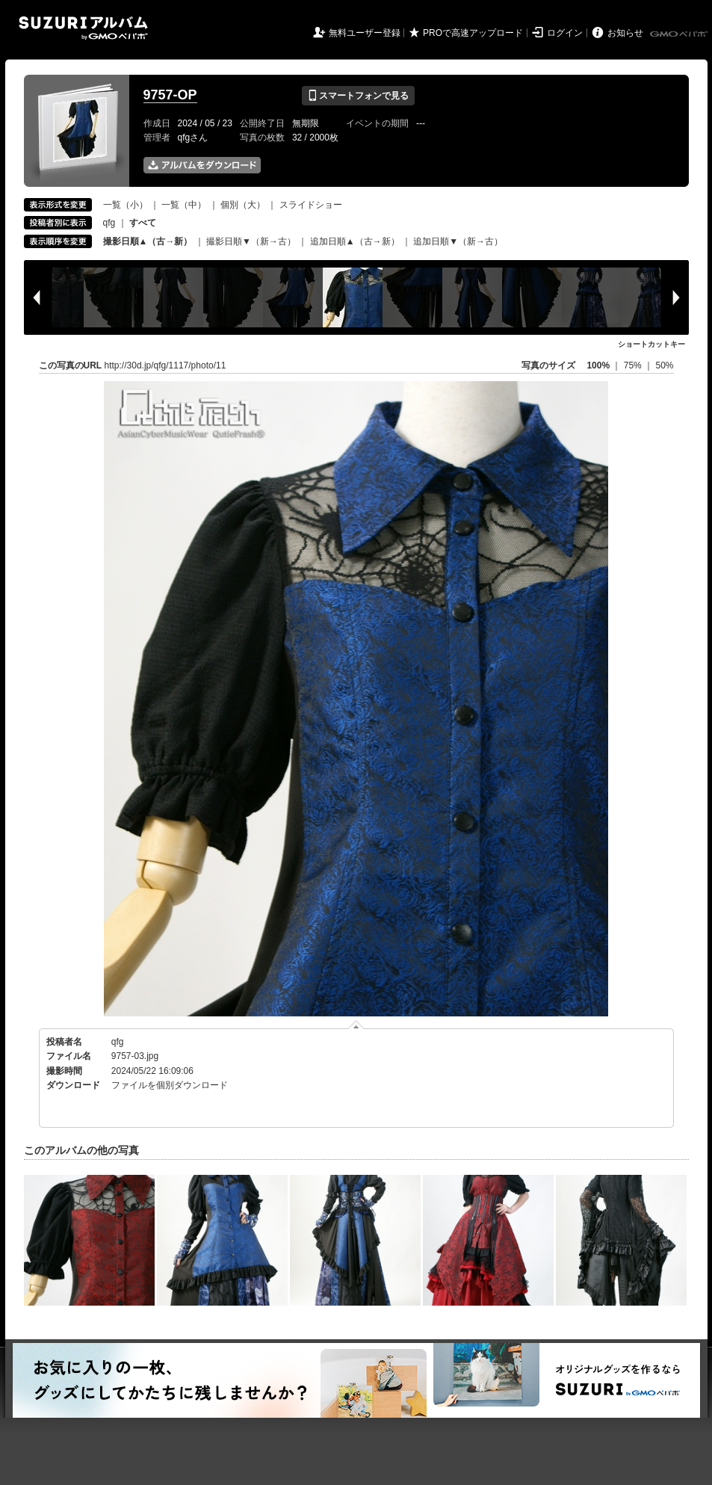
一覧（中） (183, 205)
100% (598, 365)
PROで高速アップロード (473, 33)
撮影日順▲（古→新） (148, 241)
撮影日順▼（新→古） (251, 241)
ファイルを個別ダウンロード (169, 1085)
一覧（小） (125, 205)
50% (664, 365)
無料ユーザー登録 (364, 33)
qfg (109, 222)
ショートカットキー (651, 344)
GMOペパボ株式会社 (680, 34)
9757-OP (170, 94)
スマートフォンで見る (358, 95)
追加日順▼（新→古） (458, 241)
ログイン (565, 33)
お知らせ (625, 33)
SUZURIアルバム (83, 28)
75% (634, 365)
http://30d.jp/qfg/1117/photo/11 (165, 365)
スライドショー (310, 205)
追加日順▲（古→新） (355, 241)
